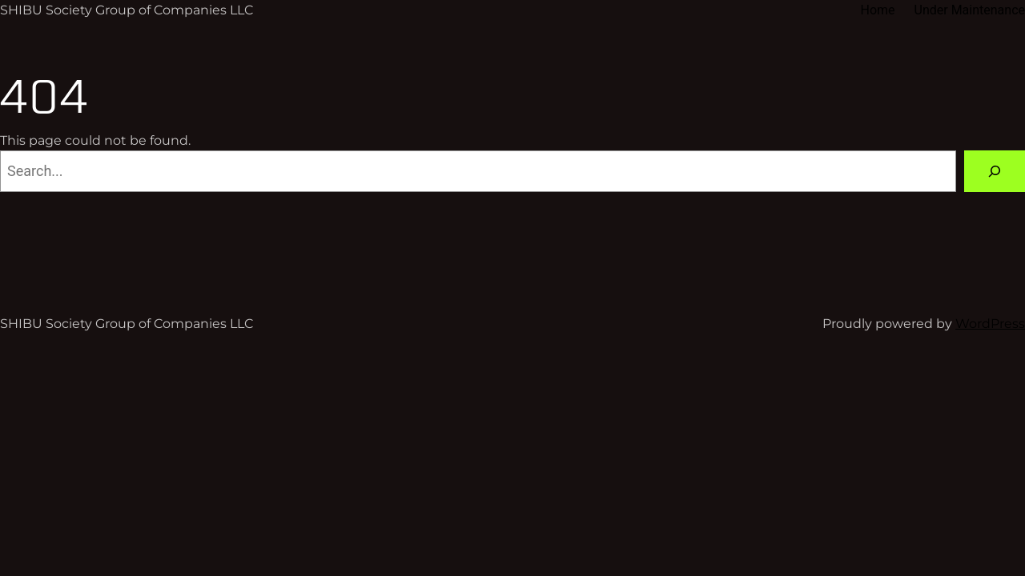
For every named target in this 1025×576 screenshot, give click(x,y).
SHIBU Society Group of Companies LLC (126, 10)
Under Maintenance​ (969, 10)
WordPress (990, 323)
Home (877, 10)
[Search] (994, 171)
